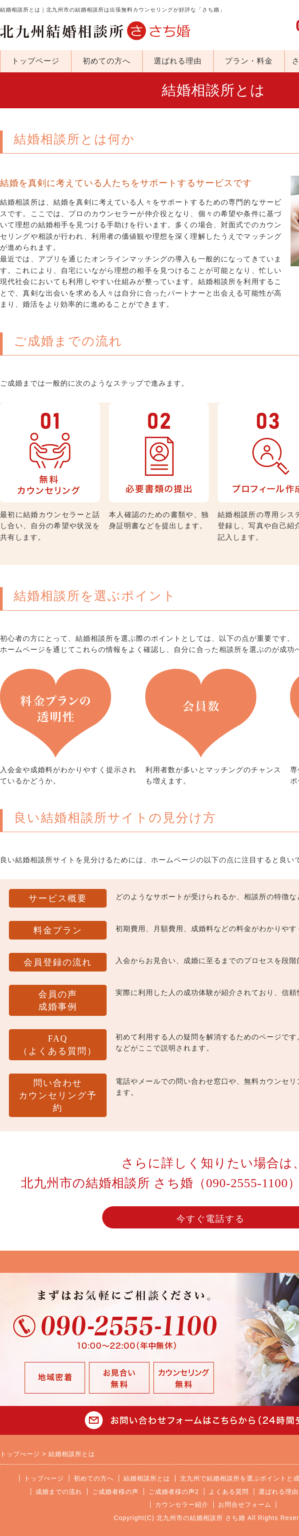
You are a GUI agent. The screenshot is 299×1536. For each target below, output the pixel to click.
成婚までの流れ (59, 1491)
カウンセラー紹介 (181, 1504)
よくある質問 (229, 1491)
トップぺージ (44, 1478)
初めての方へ (107, 61)
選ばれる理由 (178, 61)
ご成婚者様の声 (115, 1491)
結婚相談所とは (147, 1478)
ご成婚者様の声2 (173, 1491)
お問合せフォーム (244, 1504)
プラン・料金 (249, 61)
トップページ (36, 61)
